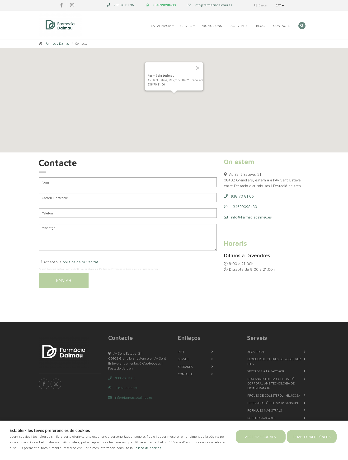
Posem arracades (261, 418)
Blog (260, 26)
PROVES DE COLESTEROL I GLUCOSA (273, 395)
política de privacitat (81, 262)
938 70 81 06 (120, 5)
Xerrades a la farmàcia (266, 371)
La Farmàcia (161, 26)
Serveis (186, 26)
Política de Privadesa (110, 268)
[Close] (197, 68)
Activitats (239, 26)
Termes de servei (148, 268)
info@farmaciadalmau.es (210, 5)
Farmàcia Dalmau (58, 43)
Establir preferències (312, 437)
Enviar (63, 280)
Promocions (211, 26)
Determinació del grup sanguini (273, 403)
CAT (280, 5)
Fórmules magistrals (264, 410)
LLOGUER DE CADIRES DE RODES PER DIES (274, 361)
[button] (174, 97)
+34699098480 (161, 5)
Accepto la (69, 262)
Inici (181, 352)
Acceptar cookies (260, 437)
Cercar (261, 5)
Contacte (281, 26)
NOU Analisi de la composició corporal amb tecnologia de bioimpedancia (271, 383)
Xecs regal (256, 352)
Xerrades (185, 367)
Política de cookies (147, 448)
